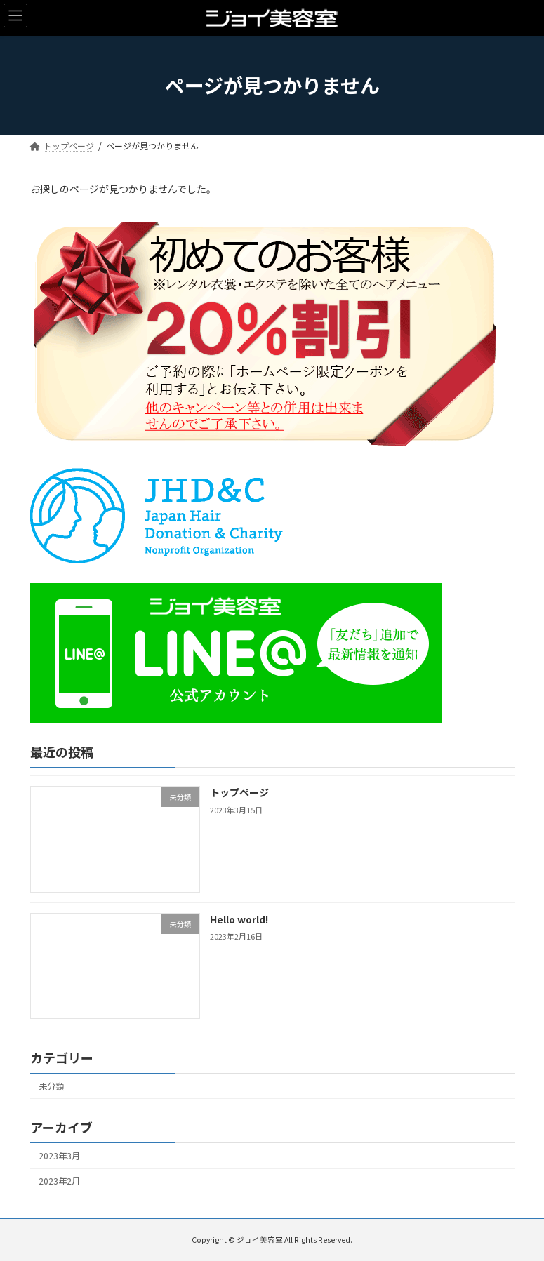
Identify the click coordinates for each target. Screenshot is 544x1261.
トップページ (238, 792)
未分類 (51, 1085)
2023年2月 (59, 1181)
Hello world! (238, 919)
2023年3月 (59, 1155)
